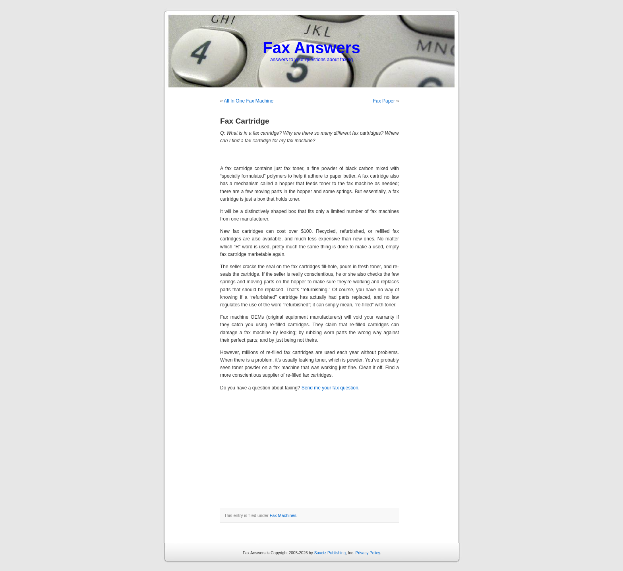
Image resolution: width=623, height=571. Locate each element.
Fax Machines (283, 515)
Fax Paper (384, 101)
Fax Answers (311, 47)
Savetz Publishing (330, 553)
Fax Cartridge (244, 121)
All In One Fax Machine (248, 101)
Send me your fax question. (331, 388)
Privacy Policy (368, 553)
